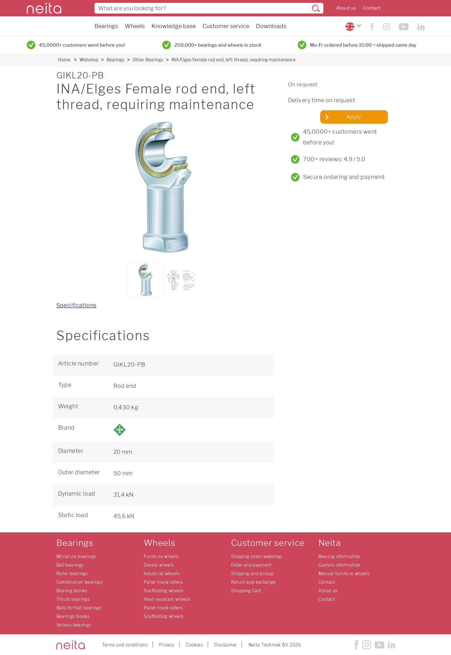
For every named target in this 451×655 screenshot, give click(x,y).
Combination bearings (79, 582)
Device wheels (159, 565)
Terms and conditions (125, 645)
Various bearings (73, 625)
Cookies (194, 645)
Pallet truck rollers (163, 582)
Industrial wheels (161, 573)
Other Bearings (148, 59)
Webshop (89, 59)
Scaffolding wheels (164, 590)
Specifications (76, 305)
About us (346, 8)
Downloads (271, 26)
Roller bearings (72, 573)
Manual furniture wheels (344, 573)
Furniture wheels (161, 556)
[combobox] (208, 8)
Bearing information (339, 556)
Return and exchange (253, 582)
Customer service (226, 26)
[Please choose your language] (353, 26)
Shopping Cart (246, 590)
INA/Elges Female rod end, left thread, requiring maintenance (233, 59)
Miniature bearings (76, 556)
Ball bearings (70, 565)
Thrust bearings (73, 599)
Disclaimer (225, 645)
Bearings (106, 26)
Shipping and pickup (252, 573)
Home (64, 59)
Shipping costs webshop (256, 556)
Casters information (339, 565)
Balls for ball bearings (79, 607)
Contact (371, 8)
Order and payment (251, 565)
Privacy (166, 645)
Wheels (135, 26)
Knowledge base (174, 26)
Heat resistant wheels (167, 599)
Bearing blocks (71, 590)
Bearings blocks (73, 616)
